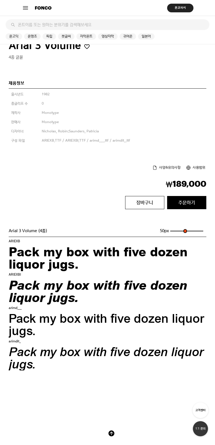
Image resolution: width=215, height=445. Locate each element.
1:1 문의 (200, 428)
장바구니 (144, 202)
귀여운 (127, 36)
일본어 (146, 36)
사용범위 (199, 167)
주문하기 (186, 202)
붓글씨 (66, 36)
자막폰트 (86, 36)
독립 (49, 36)
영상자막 (108, 36)
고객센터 (200, 410)
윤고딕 (13, 36)
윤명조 (32, 36)
